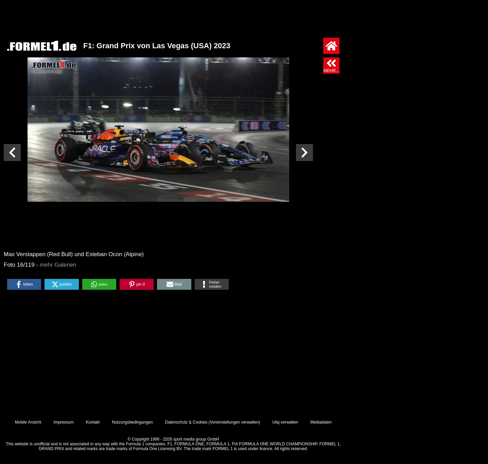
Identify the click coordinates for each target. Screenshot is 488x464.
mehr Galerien (58, 265)
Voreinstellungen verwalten (234, 422)
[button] (24, 284)
